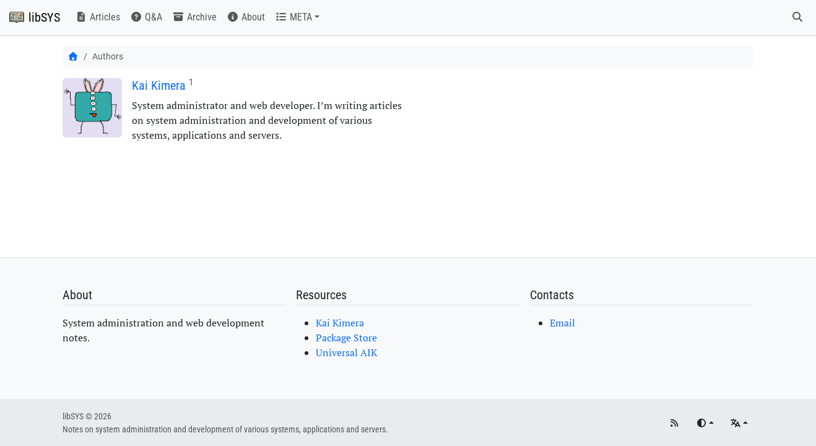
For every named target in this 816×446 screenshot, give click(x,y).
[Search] (797, 17)
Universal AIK (346, 352)
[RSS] (674, 423)
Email (562, 323)
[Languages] (738, 423)
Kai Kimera (159, 85)
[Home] (73, 56)
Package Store (346, 337)
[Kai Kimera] (92, 108)
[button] (297, 17)
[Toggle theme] (704, 423)
